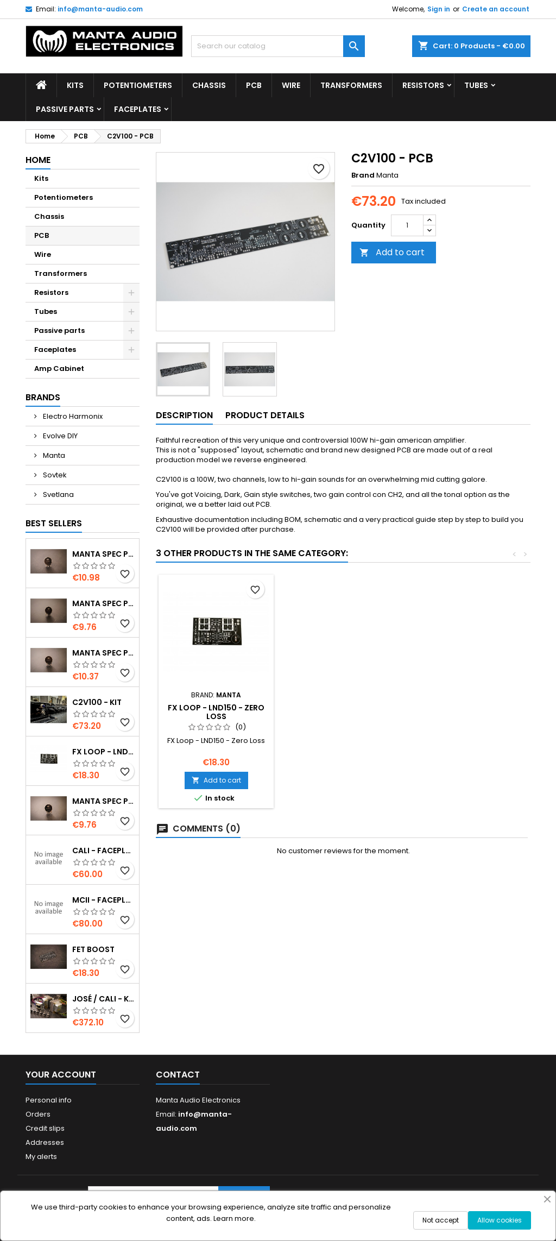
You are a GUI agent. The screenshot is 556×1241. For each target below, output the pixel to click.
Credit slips (45, 1128)
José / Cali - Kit (103, 998)
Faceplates (137, 109)
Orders (38, 1114)
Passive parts (65, 109)
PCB (254, 85)
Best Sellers (54, 523)
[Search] (278, 46)
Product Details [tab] (265, 415)
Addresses (45, 1142)
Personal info (49, 1100)
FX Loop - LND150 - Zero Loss (103, 751)
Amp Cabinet (59, 368)
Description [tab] (184, 415)
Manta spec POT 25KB (103, 603)
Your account (61, 1074)
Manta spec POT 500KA (103, 652)
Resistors (423, 85)
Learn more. (234, 1218)
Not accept (440, 1220)
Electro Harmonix (72, 416)
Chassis (209, 85)
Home (38, 160)
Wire (291, 85)
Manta (53, 455)
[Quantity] (407, 225)
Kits (75, 85)
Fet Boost (93, 949)
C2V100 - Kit (97, 702)
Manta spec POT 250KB (103, 801)
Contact (178, 1074)
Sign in (438, 9)
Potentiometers (138, 85)
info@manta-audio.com (100, 9)
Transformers (351, 85)
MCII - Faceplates (103, 900)
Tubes (476, 85)
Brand (363, 175)
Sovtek (54, 475)
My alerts (41, 1156)
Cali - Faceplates (103, 850)
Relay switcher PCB (216, 707)
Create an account (495, 9)
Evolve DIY (59, 436)
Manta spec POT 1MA (103, 554)
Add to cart (392, 252)
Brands (43, 397)
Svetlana (57, 494)
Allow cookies (499, 1220)
